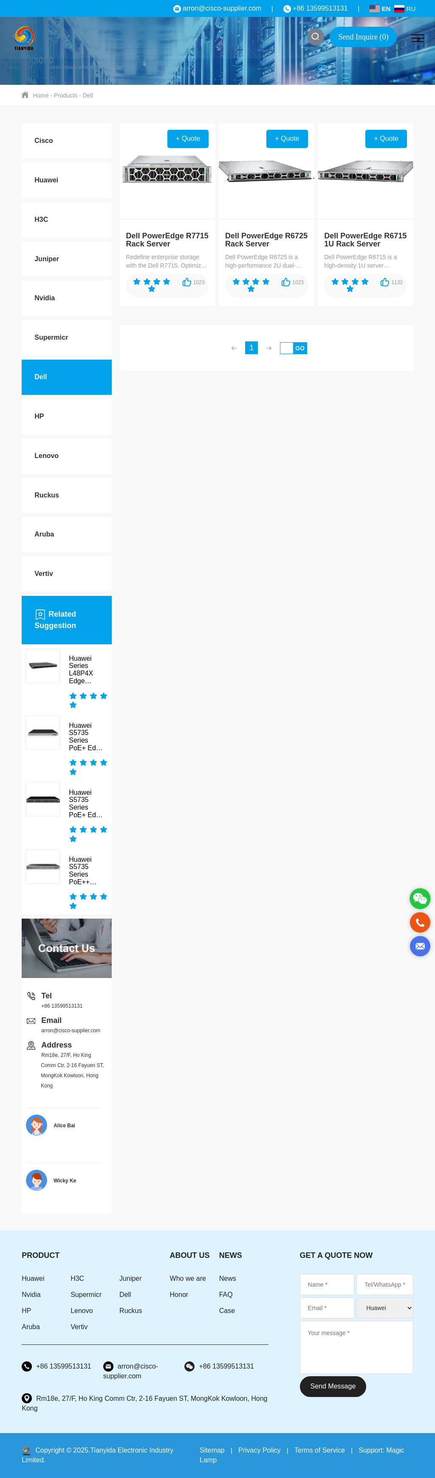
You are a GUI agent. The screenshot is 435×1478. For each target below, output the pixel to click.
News (227, 1278)
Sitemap (212, 1450)
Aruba (44, 534)
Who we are (188, 1278)
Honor (179, 1294)
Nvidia (44, 298)
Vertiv (43, 573)
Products (65, 95)
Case (227, 1310)
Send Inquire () (363, 37)
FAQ (226, 1294)
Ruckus (46, 495)
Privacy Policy (259, 1450)
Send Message (333, 1386)
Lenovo (46, 455)
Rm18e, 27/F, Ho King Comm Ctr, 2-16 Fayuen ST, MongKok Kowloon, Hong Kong (144, 1403)
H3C (41, 219)
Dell (88, 95)
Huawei (46, 180)
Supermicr (51, 337)
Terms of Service (319, 1450)
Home (40, 95)
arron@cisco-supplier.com (217, 8)
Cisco (43, 140)
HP (39, 416)
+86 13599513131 (315, 8)
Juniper (46, 259)
